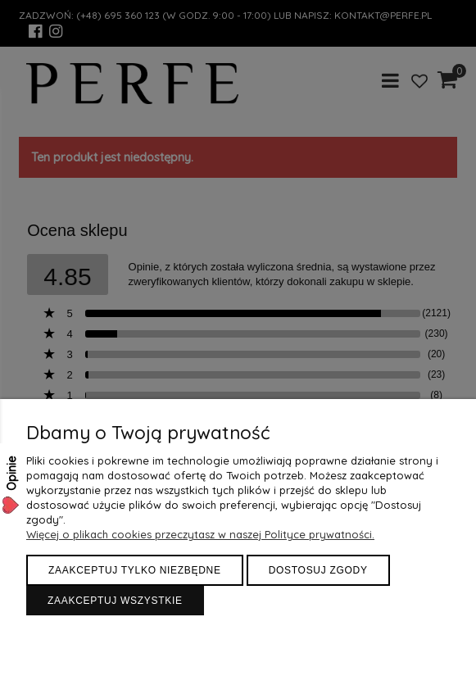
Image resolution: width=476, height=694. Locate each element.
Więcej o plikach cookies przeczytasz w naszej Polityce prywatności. (200, 534)
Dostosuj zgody (318, 570)
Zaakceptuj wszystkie (115, 600)
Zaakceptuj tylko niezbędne (134, 570)
